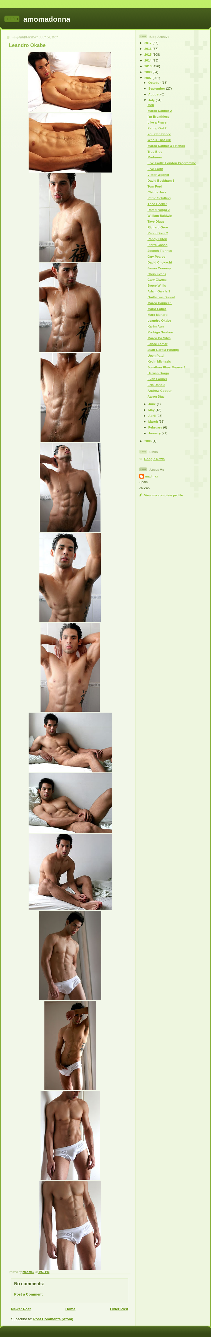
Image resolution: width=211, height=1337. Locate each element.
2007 (148, 78)
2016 (148, 48)
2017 (148, 43)
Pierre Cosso (157, 245)
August (154, 94)
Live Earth (155, 169)
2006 (148, 441)
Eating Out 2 (157, 128)
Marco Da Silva (158, 338)
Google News (154, 459)
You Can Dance (159, 134)
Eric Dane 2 (156, 384)
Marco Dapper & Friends (166, 145)
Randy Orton (157, 239)
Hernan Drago (158, 373)
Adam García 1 (158, 291)
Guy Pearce (156, 256)
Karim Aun (155, 326)
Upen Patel (155, 355)
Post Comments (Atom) (53, 1319)
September (157, 88)
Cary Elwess (157, 279)
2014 (148, 60)
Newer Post (21, 1309)
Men (150, 105)
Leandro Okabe (159, 320)
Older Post (119, 1309)
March (153, 421)
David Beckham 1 (160, 180)
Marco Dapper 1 (159, 303)
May (151, 410)
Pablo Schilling (159, 198)
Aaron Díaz (155, 396)
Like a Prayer (157, 122)
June (152, 404)
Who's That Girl (159, 140)
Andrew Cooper (159, 390)
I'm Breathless (158, 116)
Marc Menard (157, 314)
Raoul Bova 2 (157, 233)
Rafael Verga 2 (158, 209)
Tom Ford (154, 186)
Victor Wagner (158, 174)
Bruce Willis (156, 285)
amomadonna (46, 19)
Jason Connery (159, 268)
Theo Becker (157, 204)
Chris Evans (156, 274)
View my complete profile (163, 495)
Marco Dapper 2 (159, 110)
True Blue (154, 151)
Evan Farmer (157, 379)
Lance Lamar (157, 344)
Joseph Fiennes (159, 250)
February (155, 427)
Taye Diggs (155, 221)
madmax (151, 476)
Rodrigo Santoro (160, 332)
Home (70, 1309)
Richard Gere (157, 227)
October (155, 82)
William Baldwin (159, 215)
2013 (148, 66)
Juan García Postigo (163, 349)
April (152, 415)
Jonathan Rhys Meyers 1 (166, 367)
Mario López (156, 309)
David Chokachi (159, 262)
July (152, 100)
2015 (148, 54)
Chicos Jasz (156, 192)
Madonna (154, 157)
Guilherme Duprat (161, 297)
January (155, 433)
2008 (148, 72)
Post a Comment (28, 1294)
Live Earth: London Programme (171, 163)
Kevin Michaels (159, 361)
